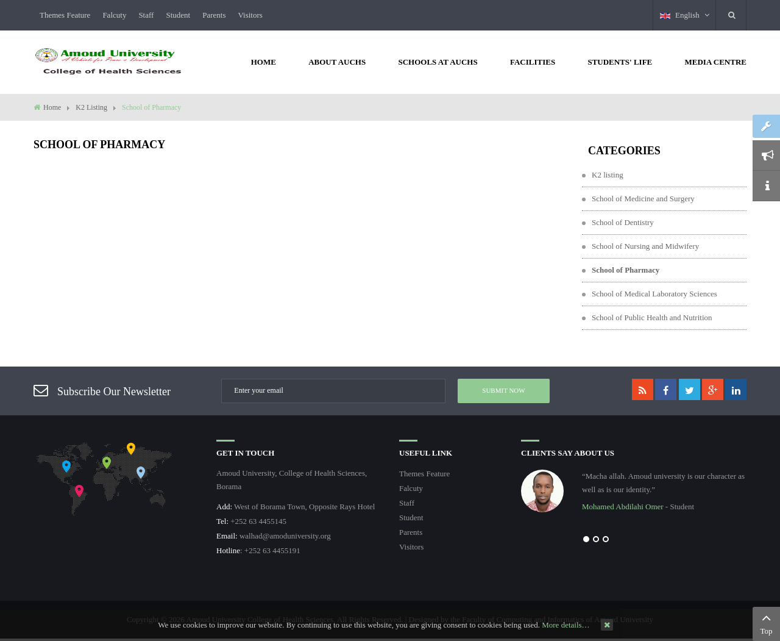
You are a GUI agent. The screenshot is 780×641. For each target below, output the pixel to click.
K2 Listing (91, 107)
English (684, 15)
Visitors (250, 15)
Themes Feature (65, 15)
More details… (565, 624)
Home (52, 107)
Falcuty (114, 15)
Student (178, 15)
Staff (146, 15)
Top (766, 623)
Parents (213, 15)
